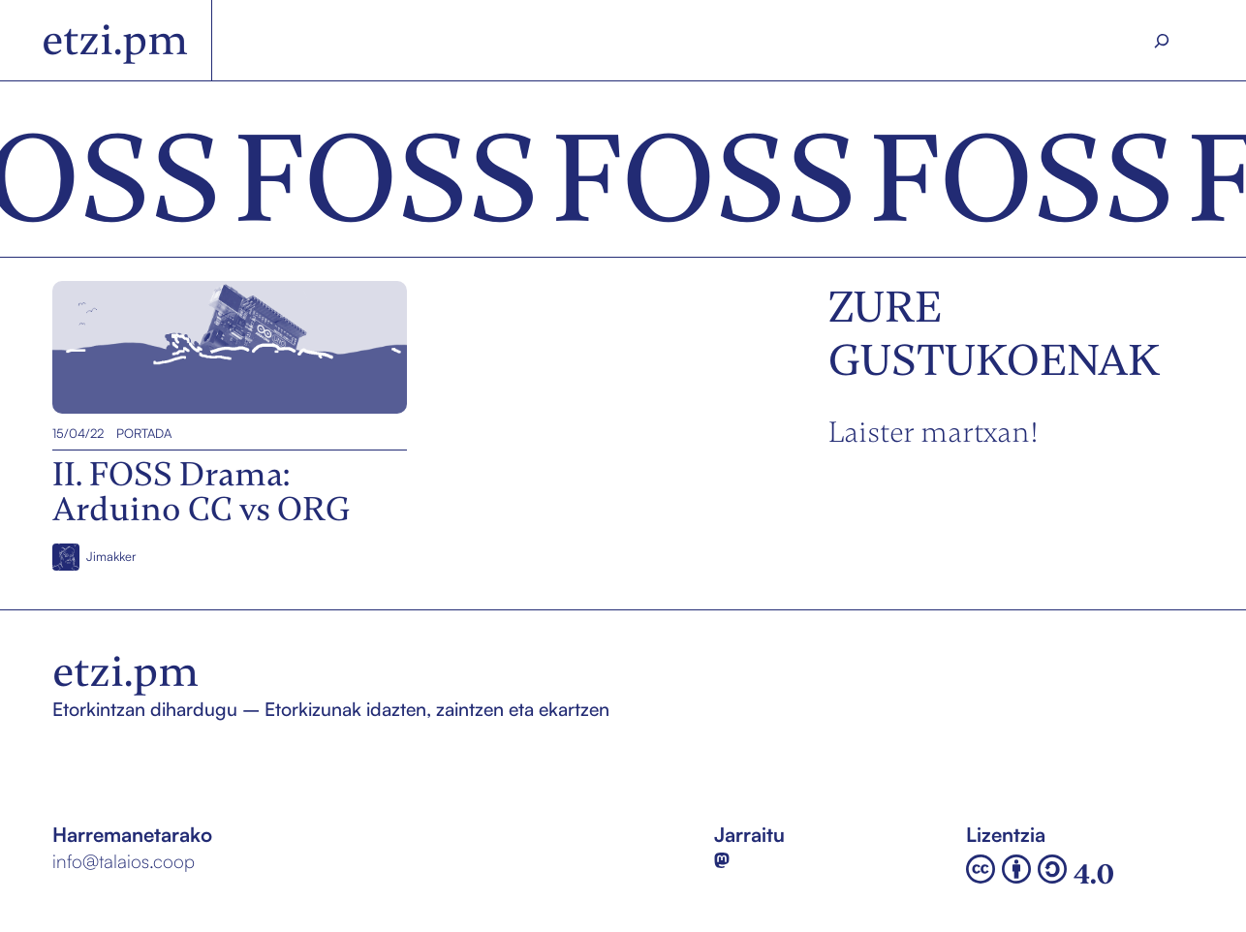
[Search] (1162, 41)
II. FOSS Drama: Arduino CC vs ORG (209, 346)
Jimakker (111, 556)
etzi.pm (115, 40)
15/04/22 (78, 433)
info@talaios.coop (123, 861)
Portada (143, 433)
